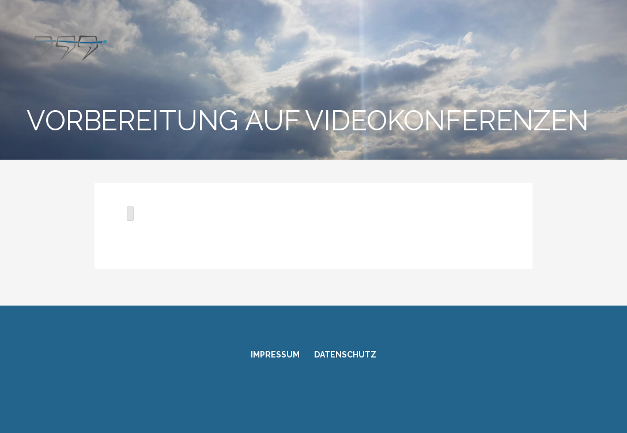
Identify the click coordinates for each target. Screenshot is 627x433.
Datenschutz (345, 354)
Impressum (275, 354)
